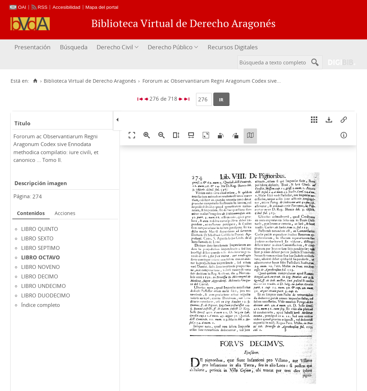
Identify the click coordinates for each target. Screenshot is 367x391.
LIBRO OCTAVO (40, 257)
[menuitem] (33, 47)
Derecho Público (170, 47)
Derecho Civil (115, 47)
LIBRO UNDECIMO (43, 285)
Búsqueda (73, 47)
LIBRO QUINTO (39, 228)
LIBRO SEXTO (37, 238)
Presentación (32, 47)
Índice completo (40, 304)
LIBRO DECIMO (39, 276)
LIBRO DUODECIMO (45, 295)
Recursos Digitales (233, 47)
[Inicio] (35, 80)
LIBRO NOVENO (40, 266)
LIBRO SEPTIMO (40, 247)
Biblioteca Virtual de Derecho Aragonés (90, 81)
